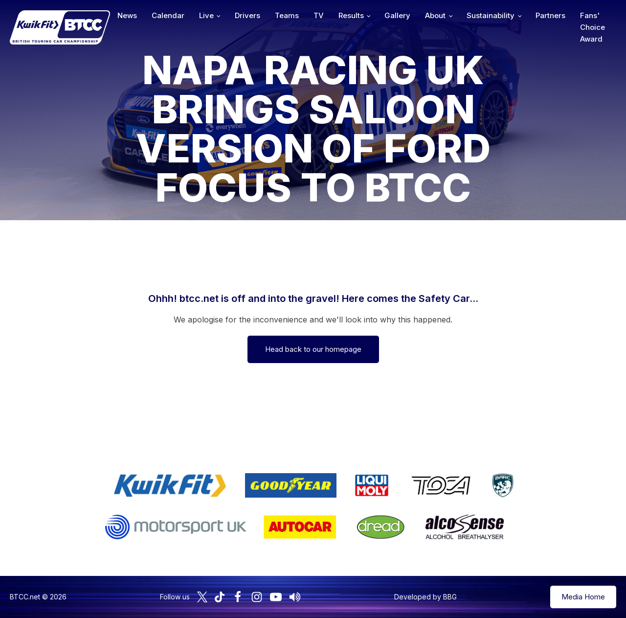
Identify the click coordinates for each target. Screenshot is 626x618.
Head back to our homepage (313, 349)
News (127, 15)
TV (318, 15)
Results (351, 15)
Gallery (397, 15)
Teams (287, 15)
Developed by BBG (425, 597)
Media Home (583, 596)
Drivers (247, 15)
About (435, 15)
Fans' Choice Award (592, 27)
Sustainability (490, 15)
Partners (550, 15)
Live (206, 15)
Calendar (168, 15)
